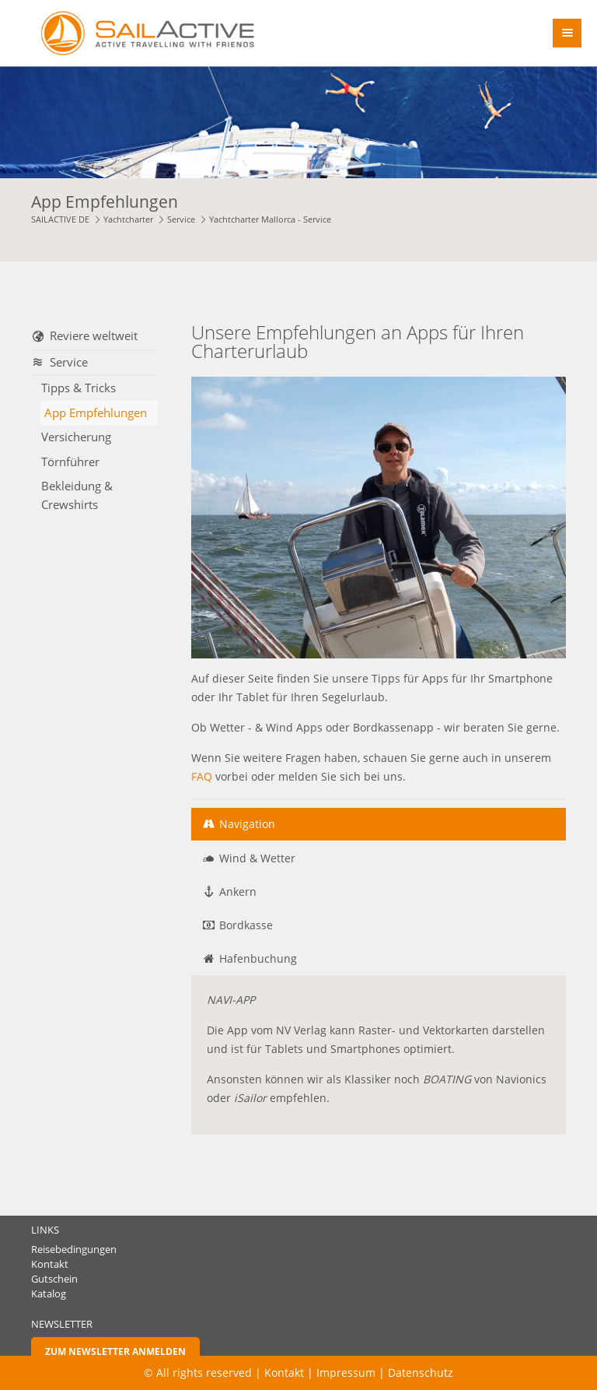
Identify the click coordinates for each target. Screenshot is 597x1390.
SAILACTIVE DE (60, 219)
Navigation (247, 823)
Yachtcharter (128, 219)
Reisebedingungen (74, 1249)
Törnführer (70, 461)
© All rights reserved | (204, 1372)
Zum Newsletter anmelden (115, 1351)
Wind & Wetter (257, 858)
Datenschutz (420, 1372)
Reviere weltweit (94, 336)
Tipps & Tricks (78, 387)
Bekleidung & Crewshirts (77, 495)
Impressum (345, 1372)
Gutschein (54, 1279)
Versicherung (76, 436)
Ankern (238, 891)
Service (181, 219)
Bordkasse (246, 925)
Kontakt (49, 1264)
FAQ (201, 776)
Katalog (48, 1293)
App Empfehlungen (95, 412)
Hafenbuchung (258, 958)
